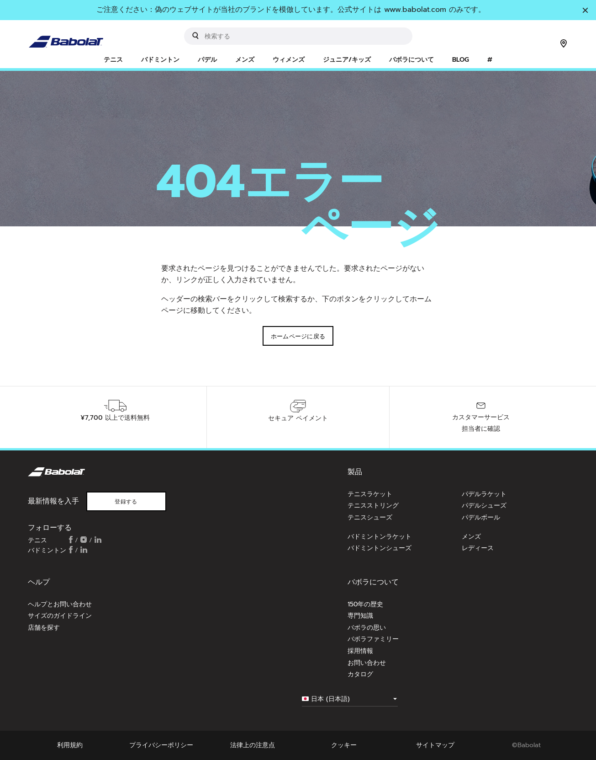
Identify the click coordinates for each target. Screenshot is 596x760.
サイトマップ (435, 745)
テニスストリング (373, 505)
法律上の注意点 (252, 745)
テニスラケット (370, 494)
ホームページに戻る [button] (298, 336)
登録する (126, 502)
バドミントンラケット (379, 536)
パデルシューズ (484, 505)
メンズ (471, 536)
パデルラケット (484, 494)
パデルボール (481, 517)
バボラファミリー (373, 639)
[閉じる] (585, 11)
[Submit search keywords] (195, 35)
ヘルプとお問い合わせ (60, 604)
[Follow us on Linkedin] (98, 540)
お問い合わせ (367, 663)
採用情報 (360, 651)
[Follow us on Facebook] (71, 540)
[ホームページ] (70, 35)
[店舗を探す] (563, 44)
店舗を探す (44, 627)
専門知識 (360, 616)
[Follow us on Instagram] (83, 540)
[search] (298, 36)
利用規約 (70, 745)
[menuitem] (113, 60)
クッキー (344, 745)
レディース (478, 548)
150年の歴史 (365, 604)
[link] (489, 60)
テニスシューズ (370, 517)
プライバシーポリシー (161, 745)
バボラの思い (367, 627)
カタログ (360, 674)
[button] (113, 60)
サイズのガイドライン (60, 616)
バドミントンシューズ (379, 548)
